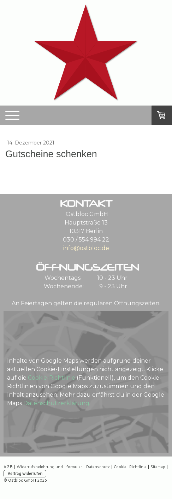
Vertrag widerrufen (24, 473)
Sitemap (157, 467)
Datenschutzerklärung (56, 403)
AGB (8, 467)
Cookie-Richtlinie (51, 377)
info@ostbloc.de (86, 248)
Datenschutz (98, 467)
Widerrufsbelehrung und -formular (49, 467)
